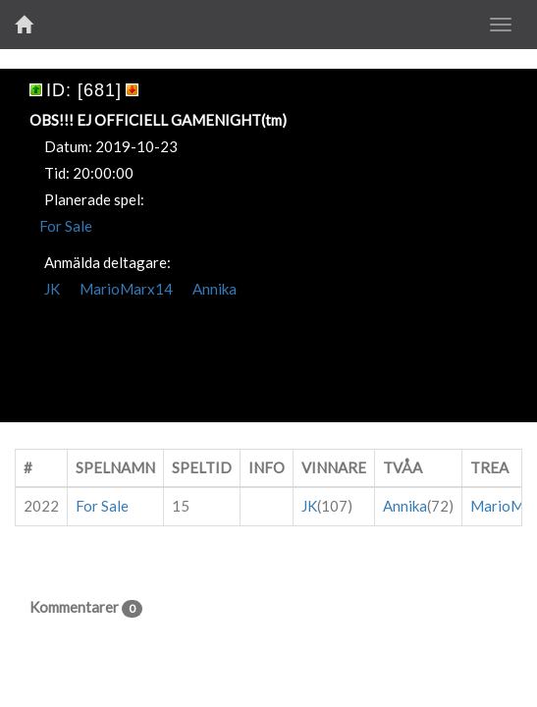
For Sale (65, 226)
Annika (214, 289)
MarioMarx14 (126, 289)
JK (52, 289)
